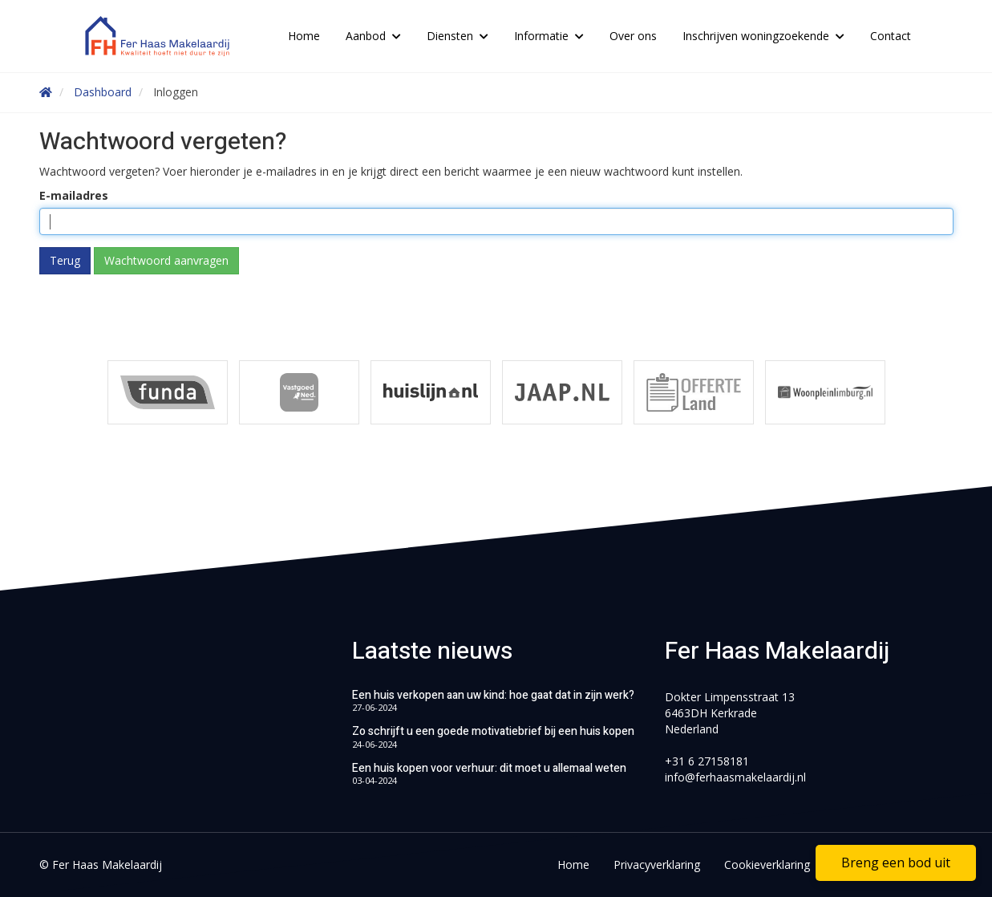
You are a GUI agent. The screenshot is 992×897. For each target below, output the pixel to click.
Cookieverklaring (767, 864)
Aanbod (373, 35)
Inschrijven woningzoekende (763, 35)
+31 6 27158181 (707, 761)
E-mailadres (73, 195)
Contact (890, 35)
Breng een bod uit (895, 862)
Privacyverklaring (656, 864)
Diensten (457, 35)
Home (304, 35)
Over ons (633, 35)
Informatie (549, 35)
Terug (65, 260)
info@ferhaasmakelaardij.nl (735, 777)
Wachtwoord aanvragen (166, 260)
